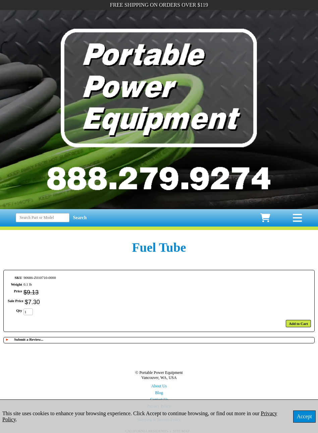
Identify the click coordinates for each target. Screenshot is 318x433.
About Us (159, 386)
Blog (159, 392)
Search (80, 217)
